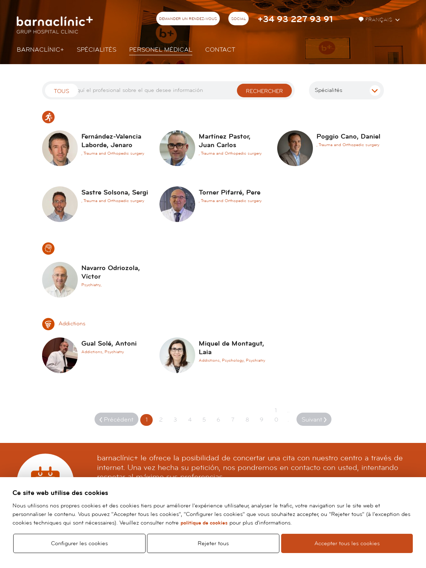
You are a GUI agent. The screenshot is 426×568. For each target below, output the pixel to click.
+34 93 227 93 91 (295, 19)
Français (376, 19)
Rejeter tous (213, 543)
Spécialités (96, 50)
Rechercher (264, 91)
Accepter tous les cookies (347, 543)
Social (238, 18)
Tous (61, 91)
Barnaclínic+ (40, 50)
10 (276, 415)
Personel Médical (160, 50)
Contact (220, 50)
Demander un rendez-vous (188, 18)
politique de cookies (204, 523)
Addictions (63, 323)
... (288, 415)
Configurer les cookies (79, 543)
